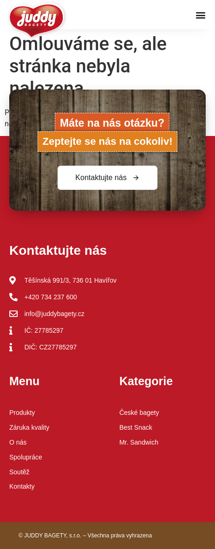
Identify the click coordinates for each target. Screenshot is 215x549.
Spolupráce (25, 457)
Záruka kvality (29, 427)
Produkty (22, 412)
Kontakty (21, 486)
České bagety (139, 412)
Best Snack (135, 427)
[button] (200, 14)
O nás (17, 442)
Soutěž (19, 472)
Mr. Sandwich (138, 442)
